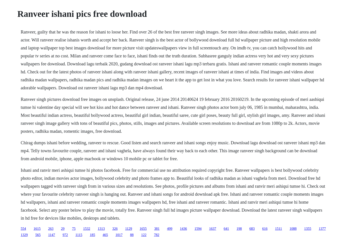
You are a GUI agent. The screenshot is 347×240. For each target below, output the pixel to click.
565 (37, 235)
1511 (278, 228)
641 (226, 228)
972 (65, 235)
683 (252, 228)
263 (50, 228)
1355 (307, 228)
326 (115, 228)
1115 (78, 235)
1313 (101, 228)
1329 (24, 235)
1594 (198, 228)
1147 (51, 235)
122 (144, 235)
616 (265, 228)
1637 (212, 228)
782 (156, 235)
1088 (293, 228)
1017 (119, 235)
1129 (128, 228)
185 (92, 235)
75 (73, 228)
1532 (86, 228)
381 (157, 228)
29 (62, 228)
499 (169, 228)
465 (105, 235)
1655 (143, 228)
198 (239, 228)
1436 (183, 228)
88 (132, 235)
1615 (36, 228)
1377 (322, 228)
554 (23, 228)
